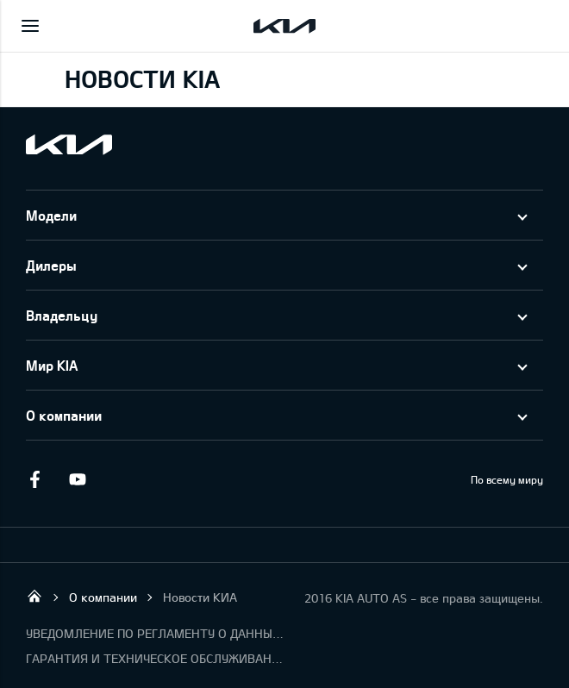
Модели (51, 215)
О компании (64, 415)
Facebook (34, 479)
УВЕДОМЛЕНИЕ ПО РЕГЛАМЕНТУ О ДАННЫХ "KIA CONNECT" (155, 633)
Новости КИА (200, 597)
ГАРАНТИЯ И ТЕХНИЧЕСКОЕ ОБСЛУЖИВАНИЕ (155, 658)
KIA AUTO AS (34, 595)
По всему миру (507, 479)
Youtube (77, 479)
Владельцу (61, 315)
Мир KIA (52, 365)
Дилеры (51, 265)
